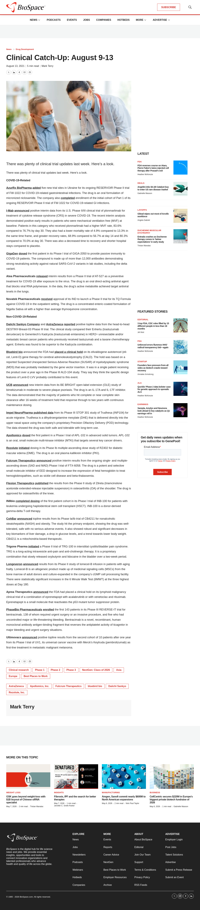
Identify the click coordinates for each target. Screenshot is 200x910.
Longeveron (14, 564)
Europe (13, 676)
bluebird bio (95, 686)
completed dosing (28, 501)
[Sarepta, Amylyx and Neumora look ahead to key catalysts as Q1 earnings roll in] (180, 410)
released (42, 276)
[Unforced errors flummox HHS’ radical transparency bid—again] (180, 347)
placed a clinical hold (69, 352)
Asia (118, 670)
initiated (24, 448)
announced (21, 210)
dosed (23, 253)
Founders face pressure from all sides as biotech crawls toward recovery (153, 368)
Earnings (143, 404)
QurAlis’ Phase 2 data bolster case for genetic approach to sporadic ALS (154, 389)
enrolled (48, 609)
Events (72, 20)
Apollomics (13, 435)
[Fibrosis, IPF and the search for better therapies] (76, 776)
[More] (39, 20)
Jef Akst (141, 332)
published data (43, 412)
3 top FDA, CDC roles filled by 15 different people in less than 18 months (153, 326)
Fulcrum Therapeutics (21, 460)
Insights (59, 792)
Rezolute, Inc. (17, 692)
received (46, 299)
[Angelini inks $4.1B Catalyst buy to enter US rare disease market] (180, 189)
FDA (140, 162)
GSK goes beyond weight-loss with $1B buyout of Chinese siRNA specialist (25, 799)
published (41, 483)
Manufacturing (111, 792)
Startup (142, 361)
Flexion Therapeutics (20, 483)
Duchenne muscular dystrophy (149, 231)
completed (68, 198)
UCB (9, 384)
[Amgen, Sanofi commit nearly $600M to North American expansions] (124, 776)
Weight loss (13, 792)
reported (69, 324)
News (33, 20)
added (36, 187)
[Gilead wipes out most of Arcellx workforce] (180, 216)
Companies (103, 20)
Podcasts (54, 20)
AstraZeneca (54, 324)
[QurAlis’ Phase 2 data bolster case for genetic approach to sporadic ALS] (180, 389)
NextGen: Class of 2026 (96, 670)
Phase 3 (71, 670)
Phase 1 (39, 670)
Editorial (143, 319)
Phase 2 (55, 670)
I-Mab (10, 210)
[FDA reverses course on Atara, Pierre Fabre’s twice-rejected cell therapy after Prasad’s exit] (180, 168)
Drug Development (25, 49)
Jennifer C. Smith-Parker (64, 806)
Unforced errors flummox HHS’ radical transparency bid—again (153, 346)
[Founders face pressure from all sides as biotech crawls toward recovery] (180, 367)
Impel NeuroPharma (19, 412)
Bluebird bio (14, 352)
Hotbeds (123, 20)
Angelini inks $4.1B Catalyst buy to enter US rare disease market (153, 188)
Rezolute (12, 448)
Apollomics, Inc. (39, 686)
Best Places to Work (36, 676)
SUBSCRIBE (168, 7)
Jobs (86, 20)
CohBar (11, 518)
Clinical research (19, 670)
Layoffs (142, 210)
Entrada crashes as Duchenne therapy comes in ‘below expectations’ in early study (152, 239)
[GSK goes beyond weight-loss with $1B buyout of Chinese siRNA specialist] (28, 776)
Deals (141, 183)
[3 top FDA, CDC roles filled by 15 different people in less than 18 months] (180, 325)
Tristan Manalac (144, 246)
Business (155, 792)
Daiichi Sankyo (117, 686)
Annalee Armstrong (145, 374)
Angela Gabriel (144, 220)
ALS (140, 383)
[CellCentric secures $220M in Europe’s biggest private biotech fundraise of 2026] (172, 776)
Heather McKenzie (145, 174)
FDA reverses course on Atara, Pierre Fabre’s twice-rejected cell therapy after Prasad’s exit (153, 168)
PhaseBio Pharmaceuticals (24, 609)
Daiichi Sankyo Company (23, 324)
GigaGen (12, 253)
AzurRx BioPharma (19, 187)
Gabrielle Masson (145, 193)
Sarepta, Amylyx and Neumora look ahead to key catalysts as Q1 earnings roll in (154, 411)
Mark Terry (47, 66)
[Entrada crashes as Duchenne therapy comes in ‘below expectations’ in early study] (180, 236)
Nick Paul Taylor (132, 803)
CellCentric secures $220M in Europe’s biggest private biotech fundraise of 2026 (171, 799)
